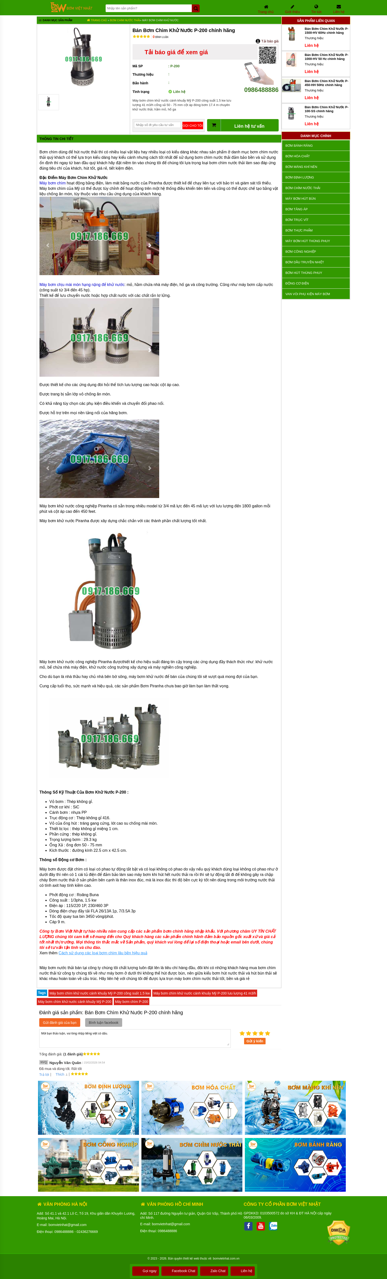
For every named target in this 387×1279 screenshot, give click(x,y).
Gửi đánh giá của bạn (60, 1023)
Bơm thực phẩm (299, 230)
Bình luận (160, 37)
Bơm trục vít (297, 220)
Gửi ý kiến (255, 1041)
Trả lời (44, 1075)
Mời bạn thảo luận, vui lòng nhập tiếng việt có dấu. (135, 1038)
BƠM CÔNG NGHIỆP (301, 251)
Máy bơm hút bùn (301, 198)
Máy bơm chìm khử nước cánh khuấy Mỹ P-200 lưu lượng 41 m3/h (205, 993)
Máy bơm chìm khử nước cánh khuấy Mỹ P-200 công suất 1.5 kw (100, 993)
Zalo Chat (214, 1271)
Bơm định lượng (300, 177)
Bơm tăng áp (297, 209)
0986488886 (261, 86)
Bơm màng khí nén (301, 167)
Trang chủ (97, 20)
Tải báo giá (266, 41)
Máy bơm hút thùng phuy (308, 241)
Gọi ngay (145, 1271)
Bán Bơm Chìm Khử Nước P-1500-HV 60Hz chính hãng (326, 31)
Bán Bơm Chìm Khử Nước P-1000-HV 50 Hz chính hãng (326, 57)
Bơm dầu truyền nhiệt (305, 262)
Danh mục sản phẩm (55, 21)
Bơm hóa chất (298, 156)
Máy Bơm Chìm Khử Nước (160, 20)
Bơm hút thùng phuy (304, 273)
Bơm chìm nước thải (125, 20)
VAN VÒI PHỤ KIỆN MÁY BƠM (308, 294)
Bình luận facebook (103, 1023)
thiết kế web (191, 1258)
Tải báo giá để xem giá (176, 52)
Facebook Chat (179, 1271)
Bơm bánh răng (299, 145)
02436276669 (87, 1232)
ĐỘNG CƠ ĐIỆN (297, 283)
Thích (58, 1074)
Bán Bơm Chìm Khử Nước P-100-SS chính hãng (326, 109)
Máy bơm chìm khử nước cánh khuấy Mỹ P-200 (74, 1002)
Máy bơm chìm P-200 (131, 1002)
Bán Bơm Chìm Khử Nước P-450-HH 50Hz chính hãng (326, 83)
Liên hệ (242, 1271)
